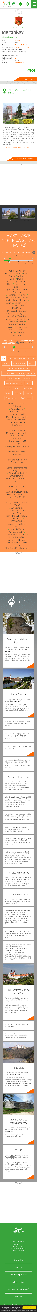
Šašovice (21, 321)
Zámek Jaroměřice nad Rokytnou (17, 469)
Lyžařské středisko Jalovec (17, 548)
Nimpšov (9, 313)
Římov (26, 319)
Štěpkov (21, 324)
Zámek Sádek (16, 438)
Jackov (16, 286)
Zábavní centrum (11, 398)
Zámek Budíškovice (17, 473)
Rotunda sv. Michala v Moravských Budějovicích (17, 431)
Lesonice (24, 300)
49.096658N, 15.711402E (22, 47)
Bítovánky (20, 270)
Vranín (12, 332)
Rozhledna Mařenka (17, 419)
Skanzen (31, 363)
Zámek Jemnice (16, 475)
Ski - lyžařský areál (19, 363)
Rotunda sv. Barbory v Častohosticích (17, 461)
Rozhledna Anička (16, 537)
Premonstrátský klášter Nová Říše (17, 453)
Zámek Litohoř (17, 409)
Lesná (16, 300)
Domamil (23, 281)
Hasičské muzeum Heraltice (17, 487)
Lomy (24, 303)
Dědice (20, 278)
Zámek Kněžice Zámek (16, 534)
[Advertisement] (18, 185)
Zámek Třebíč (16, 518)
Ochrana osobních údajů (18, 1289)
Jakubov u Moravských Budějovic (17, 291)
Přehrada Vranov (17, 529)
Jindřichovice (13, 295)
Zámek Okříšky (17, 508)
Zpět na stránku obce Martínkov (27, 159)
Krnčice (8, 300)
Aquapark (31, 358)
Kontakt (18, 1296)
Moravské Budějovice (21, 45)
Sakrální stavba (26, 398)
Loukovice (13, 305)
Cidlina (13, 278)
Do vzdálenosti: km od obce (16, 252)
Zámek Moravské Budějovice (17, 423)
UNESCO (6, 363)
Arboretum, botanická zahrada (13, 373)
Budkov (12, 276)
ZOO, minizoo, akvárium (16, 358)
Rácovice (22, 316)
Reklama (18, 1267)
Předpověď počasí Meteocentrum (20, 1305)
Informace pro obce (18, 1274)
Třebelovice (22, 327)
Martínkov (13, 32)
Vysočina (17, 40)
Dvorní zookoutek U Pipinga (17, 442)
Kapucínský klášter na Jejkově (17, 525)
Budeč (26, 273)
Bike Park (8, 393)
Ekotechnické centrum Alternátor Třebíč (17, 495)
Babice (11, 270)
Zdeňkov (20, 332)
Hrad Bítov (16, 513)
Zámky (17, 378)
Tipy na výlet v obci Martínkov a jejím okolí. (16, 147)
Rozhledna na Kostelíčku (16, 516)
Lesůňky (9, 303)
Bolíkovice (9, 273)
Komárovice (11, 297)
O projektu (18, 1260)
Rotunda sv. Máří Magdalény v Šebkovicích (17, 415)
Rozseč (12, 321)
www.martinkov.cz (20, 62)
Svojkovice (10, 327)
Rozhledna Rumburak (16, 510)
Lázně (16, 388)
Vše (3, 358)
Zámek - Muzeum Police (17, 491)
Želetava (17, 335)
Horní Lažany (20, 284)
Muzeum (29, 393)
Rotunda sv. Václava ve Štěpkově (17, 405)
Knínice (23, 295)
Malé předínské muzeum (18, 446)
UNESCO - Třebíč (16, 521)
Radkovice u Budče (13, 319)
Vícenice (22, 329)
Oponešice (11, 316)
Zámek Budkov (16, 411)
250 (16, 58)
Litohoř (18, 303)
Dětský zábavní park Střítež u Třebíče (17, 504)
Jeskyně (7, 388)
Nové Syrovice (21, 313)
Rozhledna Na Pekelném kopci (17, 479)
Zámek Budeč (17, 435)
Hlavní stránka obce (30, 79)
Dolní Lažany (11, 281)
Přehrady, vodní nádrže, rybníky (18, 368)
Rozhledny (31, 373)
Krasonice (22, 297)
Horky (9, 284)
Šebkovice (12, 324)
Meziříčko (16, 308)
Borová (18, 273)
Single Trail (18, 393)
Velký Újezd (12, 329)
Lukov (21, 305)
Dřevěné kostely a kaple (14, 383)
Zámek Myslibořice (16, 540)
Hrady (9, 378)
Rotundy (28, 383)
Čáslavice (21, 276)
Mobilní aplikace (18, 1282)
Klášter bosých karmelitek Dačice (17, 544)
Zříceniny (26, 378)
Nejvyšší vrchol (27, 388)
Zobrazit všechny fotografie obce (18, 221)
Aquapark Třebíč (16, 532)
